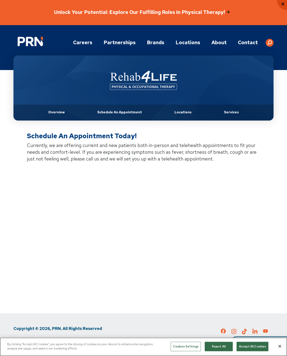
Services (231, 112)
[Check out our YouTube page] (265, 332)
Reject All (219, 346)
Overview (56, 112)
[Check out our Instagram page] (233, 333)
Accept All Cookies (252, 346)
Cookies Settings (185, 346)
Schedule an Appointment (119, 112)
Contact (248, 42)
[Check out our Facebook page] (223, 332)
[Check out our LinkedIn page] (254, 333)
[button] (270, 41)
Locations (188, 42)
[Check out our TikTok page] (244, 333)
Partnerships (120, 42)
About (219, 42)
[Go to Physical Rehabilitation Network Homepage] (30, 41)
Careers (82, 42)
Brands (155, 42)
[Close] (280, 346)
